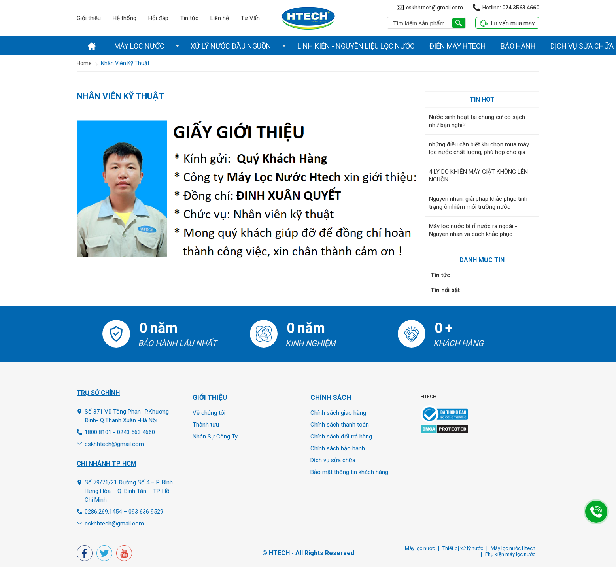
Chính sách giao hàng (338, 412)
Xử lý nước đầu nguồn (231, 46)
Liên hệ (219, 18)
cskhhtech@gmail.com (434, 7)
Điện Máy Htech (457, 46)
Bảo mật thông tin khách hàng (349, 472)
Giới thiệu (89, 18)
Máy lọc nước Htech (513, 548)
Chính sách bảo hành (337, 448)
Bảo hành (518, 46)
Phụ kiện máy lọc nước (510, 554)
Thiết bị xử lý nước (462, 548)
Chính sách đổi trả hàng (341, 436)
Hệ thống (124, 18)
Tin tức (189, 18)
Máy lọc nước (139, 46)
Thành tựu (206, 424)
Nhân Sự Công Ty (215, 436)
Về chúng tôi (209, 412)
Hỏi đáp (158, 18)
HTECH (428, 396)
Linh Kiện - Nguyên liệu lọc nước (356, 46)
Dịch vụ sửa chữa (332, 460)
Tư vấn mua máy (507, 23)
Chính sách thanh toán (339, 424)
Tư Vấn (250, 18)
